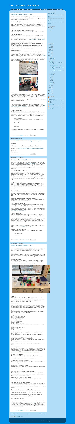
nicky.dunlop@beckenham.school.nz (18, 210)
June (51, 77)
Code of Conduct (29, 9)
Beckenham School (51, 13)
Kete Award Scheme (20, 9)
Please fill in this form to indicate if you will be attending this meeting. (31, 148)
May (51, 79)
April (51, 80)
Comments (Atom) (19, 416)
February (52, 83)
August (51, 74)
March (51, 82)
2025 (50, 46)
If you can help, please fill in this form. (37, 39)
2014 (50, 90)
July (51, 76)
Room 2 (49, 23)
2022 (50, 50)
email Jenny (30, 186)
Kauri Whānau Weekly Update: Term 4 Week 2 (22, 159)
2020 (50, 53)
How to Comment (38, 9)
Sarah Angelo (51, 104)
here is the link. (14, 167)
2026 (50, 44)
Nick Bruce (51, 102)
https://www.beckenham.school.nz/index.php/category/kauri (56, 106)
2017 (50, 85)
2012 (50, 93)
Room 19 (49, 20)
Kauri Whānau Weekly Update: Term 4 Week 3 (22, 14)
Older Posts (42, 414)
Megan (50, 101)
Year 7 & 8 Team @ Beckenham (24, 5)
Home (13, 9)
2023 (50, 49)
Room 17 (49, 17)
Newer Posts (14, 414)
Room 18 (49, 19)
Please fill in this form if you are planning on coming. (34, 31)
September (52, 73)
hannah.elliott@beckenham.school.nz (26, 226)
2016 (50, 87)
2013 (50, 91)
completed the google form (32, 402)
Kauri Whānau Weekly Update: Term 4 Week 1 (22, 245)
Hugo (50, 97)
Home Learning (52, 9)
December (52, 58)
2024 (50, 47)
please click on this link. (31, 163)
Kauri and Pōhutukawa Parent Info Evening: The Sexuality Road (26, 141)
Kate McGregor (52, 99)
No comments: (26, 135)
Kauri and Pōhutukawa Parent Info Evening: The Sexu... (56, 66)
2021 (50, 52)
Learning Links (59, 9)
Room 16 (49, 16)
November (52, 59)
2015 (50, 88)
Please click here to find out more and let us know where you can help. (25, 351)
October (51, 61)
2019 (50, 55)
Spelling (45, 9)
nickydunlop (51, 108)
